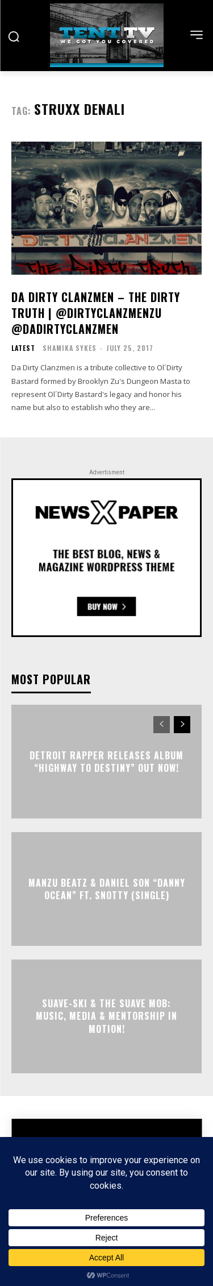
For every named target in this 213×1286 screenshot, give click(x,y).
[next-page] (182, 724)
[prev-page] (161, 724)
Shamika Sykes (70, 348)
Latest (23, 348)
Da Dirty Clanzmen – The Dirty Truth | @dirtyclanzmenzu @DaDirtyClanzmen (95, 312)
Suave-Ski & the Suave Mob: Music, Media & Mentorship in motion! (106, 1016)
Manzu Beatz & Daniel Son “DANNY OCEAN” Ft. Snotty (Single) (106, 889)
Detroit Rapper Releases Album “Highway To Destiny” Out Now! (106, 762)
